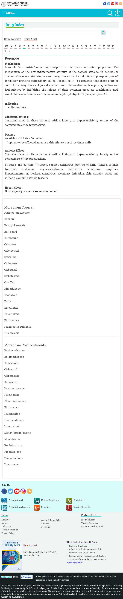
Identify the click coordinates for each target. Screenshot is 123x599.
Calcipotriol (11, 250)
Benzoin (9, 219)
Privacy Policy (7, 533)
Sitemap (45, 523)
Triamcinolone (13, 458)
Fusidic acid (12, 333)
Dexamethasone (14, 388)
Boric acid (10, 231)
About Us (5, 519)
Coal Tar (9, 282)
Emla (7, 301)
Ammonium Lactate (17, 212)
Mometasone (12, 439)
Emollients (11, 307)
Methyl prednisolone (17, 432)
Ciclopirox (10, 263)
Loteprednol (12, 426)
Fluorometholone (15, 401)
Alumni (4, 523)
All (6, 46)
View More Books (75, 562)
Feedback (45, 527)
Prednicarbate (13, 445)
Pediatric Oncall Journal (92, 526)
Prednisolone (12, 451)
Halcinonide (12, 413)
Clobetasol (10, 269)
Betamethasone (14, 356)
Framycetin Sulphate (17, 326)
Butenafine (11, 238)
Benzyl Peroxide (14, 225)
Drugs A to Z (30, 39)
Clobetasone (11, 276)
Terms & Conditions (10, 529)
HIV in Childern (88, 519)
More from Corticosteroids (25, 345)
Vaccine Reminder (89, 523)
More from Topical (19, 207)
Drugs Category (12, 39)
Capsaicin (10, 257)
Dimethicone (12, 288)
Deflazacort (11, 382)
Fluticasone (11, 320)
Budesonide (11, 363)
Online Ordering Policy (51, 520)
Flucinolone (11, 314)
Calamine (10, 244)
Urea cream (11, 464)
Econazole (10, 295)
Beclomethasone (14, 350)
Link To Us (6, 526)
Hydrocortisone (14, 420)
